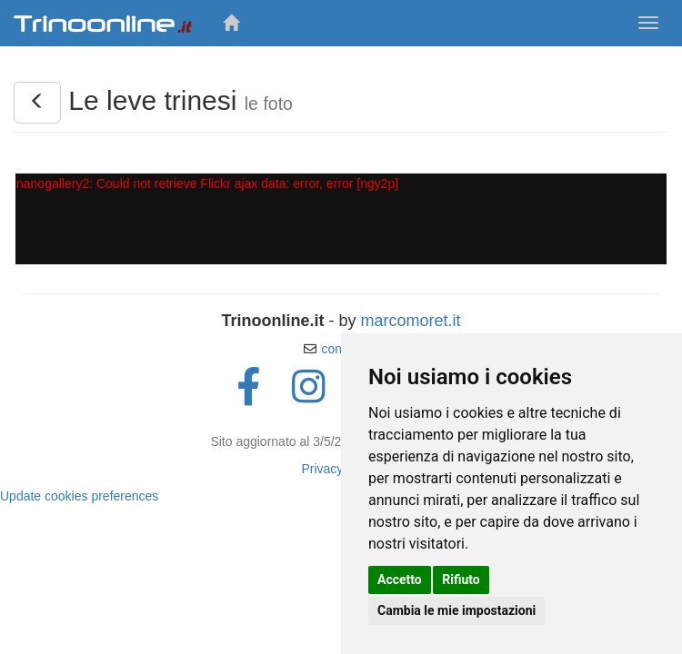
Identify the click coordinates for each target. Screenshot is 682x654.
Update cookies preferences (79, 496)
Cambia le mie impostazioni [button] (456, 610)
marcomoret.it (410, 321)
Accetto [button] (399, 579)
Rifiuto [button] (461, 579)
